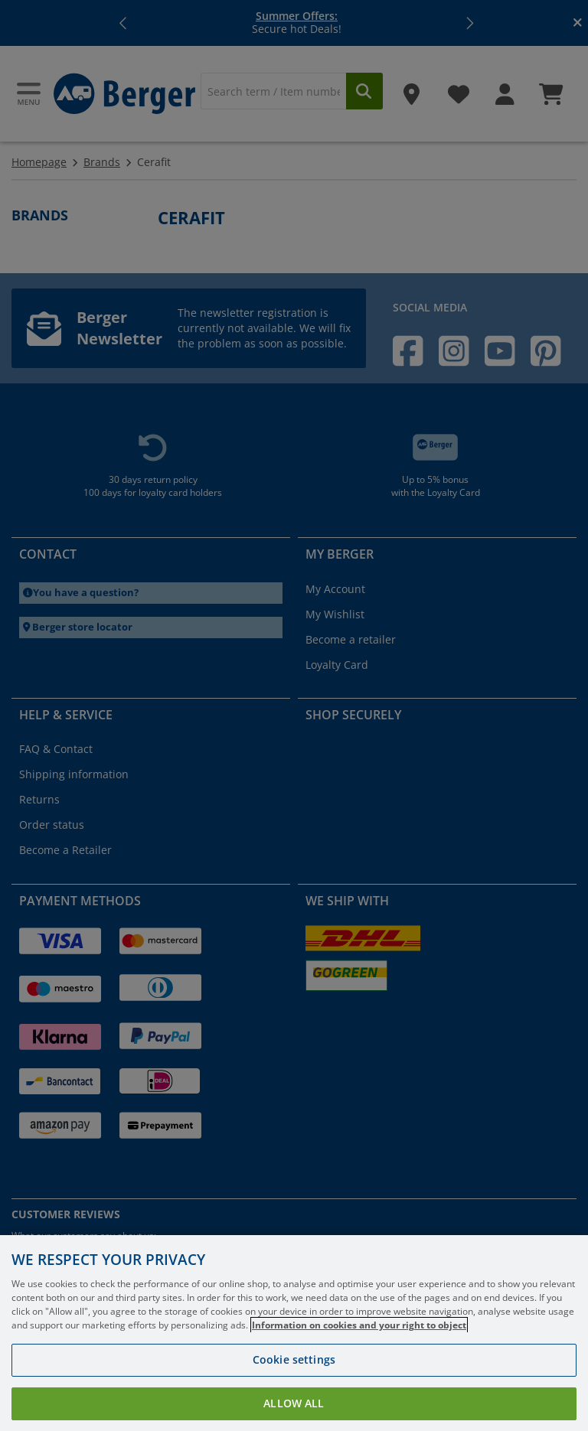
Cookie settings (294, 1359)
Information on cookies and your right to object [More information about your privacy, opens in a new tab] (359, 1325)
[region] (294, 1333)
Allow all (293, 1403)
